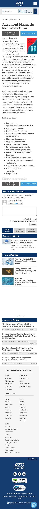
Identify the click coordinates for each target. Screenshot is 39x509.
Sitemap (22, 418)
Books (22, 399)
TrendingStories (7, 230)
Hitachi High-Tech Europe (14, 353)
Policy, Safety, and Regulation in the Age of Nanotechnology (25, 270)
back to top (32, 458)
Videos (7, 407)
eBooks (22, 402)
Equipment (9, 404)
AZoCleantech (10, 381)
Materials (23, 407)
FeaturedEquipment (31, 230)
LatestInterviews (19, 230)
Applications (24, 410)
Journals (8, 418)
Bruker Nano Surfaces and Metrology (18, 341)
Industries (23, 413)
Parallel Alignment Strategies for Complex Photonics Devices (16, 358)
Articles (7, 402)
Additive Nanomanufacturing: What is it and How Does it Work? (25, 281)
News (7, 399)
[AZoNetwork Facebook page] (19, 474)
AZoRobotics (9, 378)
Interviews (8, 413)
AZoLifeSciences (25, 386)
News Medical (24, 384)
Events (22, 404)
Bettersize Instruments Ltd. (15, 330)
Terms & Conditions (12, 440)
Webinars (8, 410)
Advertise (8, 437)
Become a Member (11, 429)
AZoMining (8, 389)
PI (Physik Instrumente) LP (14, 363)
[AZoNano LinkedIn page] (15, 474)
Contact (7, 435)
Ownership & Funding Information (12, 451)
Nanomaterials (15, 20)
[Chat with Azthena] (34, 505)
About (7, 424)
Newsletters (9, 432)
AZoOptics (8, 384)
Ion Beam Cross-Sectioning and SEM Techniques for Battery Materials (17, 349)
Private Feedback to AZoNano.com (24, 221)
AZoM (7, 376)
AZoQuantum (24, 378)
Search (7, 426)
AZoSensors (24, 376)
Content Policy (10, 448)
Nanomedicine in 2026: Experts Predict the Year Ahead (25, 261)
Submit (33, 224)
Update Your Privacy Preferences (19, 503)
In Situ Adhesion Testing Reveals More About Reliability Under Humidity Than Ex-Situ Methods (19, 336)
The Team (23, 421)
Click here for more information (14, 179)
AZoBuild (8, 386)
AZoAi (22, 381)
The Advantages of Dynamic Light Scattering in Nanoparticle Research (18, 325)
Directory (8, 415)
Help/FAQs (23, 415)
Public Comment (31, 219)
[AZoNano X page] (24, 474)
